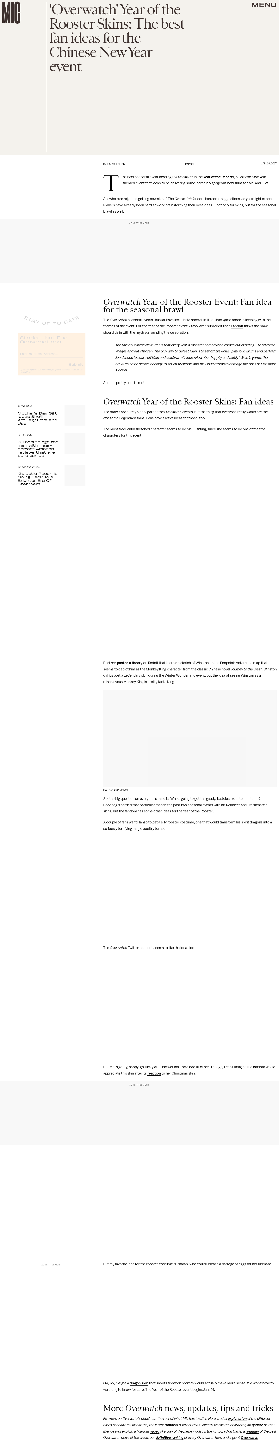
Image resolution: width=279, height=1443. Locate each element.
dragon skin (139, 1383)
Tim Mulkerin (116, 164)
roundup (252, 1431)
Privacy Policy (25, 375)
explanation (237, 1419)
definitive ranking (169, 1438)
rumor (169, 1425)
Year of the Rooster (218, 177)
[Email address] (51, 356)
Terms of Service (72, 373)
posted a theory (130, 663)
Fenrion (237, 326)
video (154, 1431)
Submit (76, 367)
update (257, 1425)
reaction (154, 1073)
